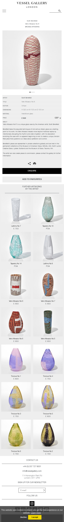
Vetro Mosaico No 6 (16, 339)
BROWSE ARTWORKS (32, 27)
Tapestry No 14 (16, 264)
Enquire (32, 171)
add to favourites (32, 179)
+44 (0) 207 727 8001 (32, 467)
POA (48, 229)
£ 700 (16, 454)
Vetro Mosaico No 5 (48, 339)
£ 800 (16, 379)
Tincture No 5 (48, 414)
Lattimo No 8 (48, 264)
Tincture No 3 (16, 414)
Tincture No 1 (16, 376)
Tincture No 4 (48, 376)
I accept (35, 517)
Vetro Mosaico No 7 (48, 301)
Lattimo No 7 (16, 226)
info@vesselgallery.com (32, 471)
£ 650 (16, 304)
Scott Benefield (32, 21)
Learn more (36, 513)
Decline (23, 517)
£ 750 (16, 229)
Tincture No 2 (48, 451)
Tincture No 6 (16, 451)
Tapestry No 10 (48, 226)
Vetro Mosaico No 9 (16, 301)
